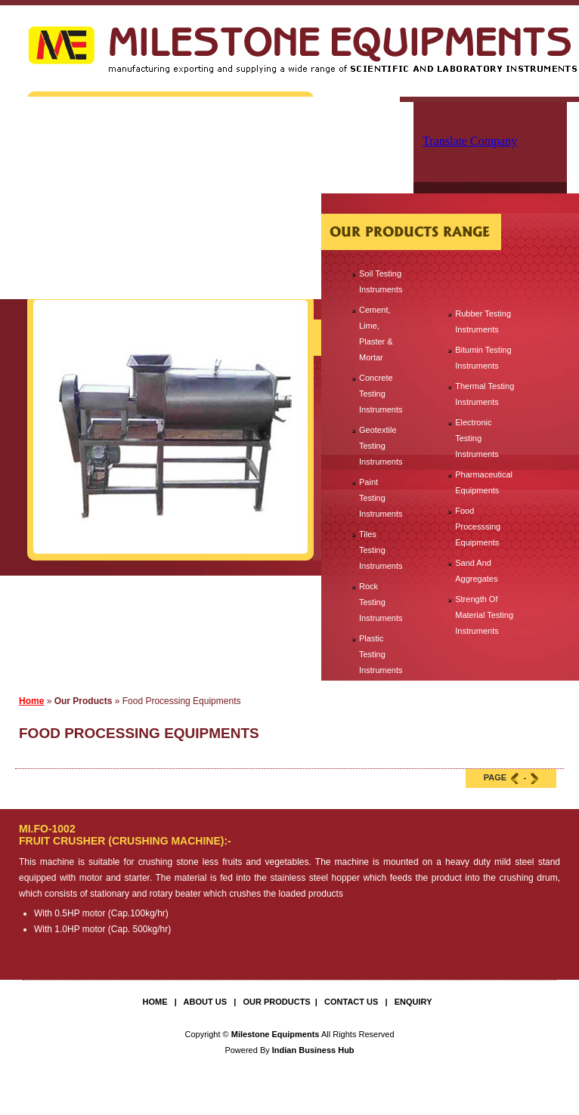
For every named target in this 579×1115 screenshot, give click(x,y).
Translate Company (470, 140)
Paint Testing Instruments (380, 497)
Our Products (276, 1001)
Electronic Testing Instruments (476, 438)
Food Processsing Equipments (477, 526)
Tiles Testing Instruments (380, 550)
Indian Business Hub (313, 1050)
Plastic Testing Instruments (380, 654)
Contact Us (351, 1001)
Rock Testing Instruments (380, 602)
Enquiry (413, 1001)
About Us (205, 1001)
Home (31, 701)
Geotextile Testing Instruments (380, 445)
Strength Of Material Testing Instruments (484, 615)
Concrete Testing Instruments (380, 393)
